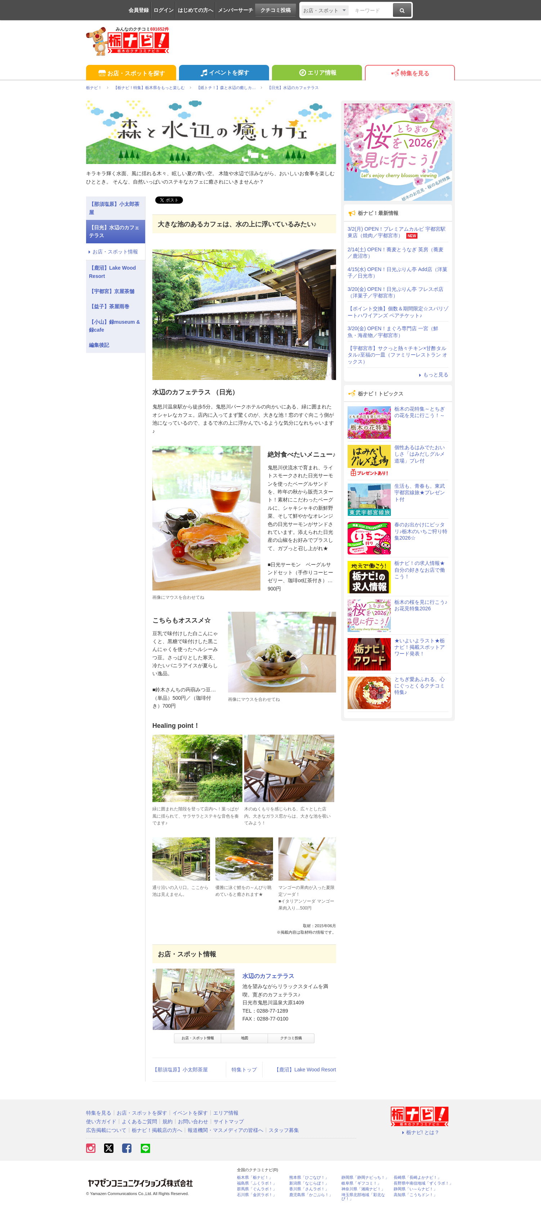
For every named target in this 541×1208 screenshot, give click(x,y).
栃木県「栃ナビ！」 (255, 1178)
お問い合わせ (193, 1121)
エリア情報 (317, 74)
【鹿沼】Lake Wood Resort (305, 1069)
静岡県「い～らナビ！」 (415, 1189)
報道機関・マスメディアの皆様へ (225, 1130)
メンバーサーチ (235, 10)
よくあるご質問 (139, 1121)
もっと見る (432, 374)
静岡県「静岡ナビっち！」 (365, 1178)
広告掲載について (106, 1130)
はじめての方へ (195, 10)
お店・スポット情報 (198, 1038)
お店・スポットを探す (131, 74)
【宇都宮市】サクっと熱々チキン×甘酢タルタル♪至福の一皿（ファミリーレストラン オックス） (397, 354)
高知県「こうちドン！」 (415, 1195)
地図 (244, 1038)
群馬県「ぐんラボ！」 (257, 1189)
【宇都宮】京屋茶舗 (111, 291)
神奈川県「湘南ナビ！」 (363, 1189)
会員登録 (139, 10)
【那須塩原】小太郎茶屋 (180, 1069)
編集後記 (99, 345)
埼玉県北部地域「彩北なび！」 (363, 1197)
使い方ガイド (101, 1121)
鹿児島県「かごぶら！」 (311, 1195)
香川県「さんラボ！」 (309, 1189)
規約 (167, 1121)
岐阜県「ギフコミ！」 (361, 1183)
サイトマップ (229, 1121)
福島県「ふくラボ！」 (257, 1183)
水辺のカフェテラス (268, 976)
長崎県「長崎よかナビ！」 (417, 1178)
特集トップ (244, 1069)
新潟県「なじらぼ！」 (309, 1183)
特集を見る (409, 74)
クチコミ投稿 (275, 10)
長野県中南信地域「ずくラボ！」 (423, 1183)
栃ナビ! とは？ (419, 1132)
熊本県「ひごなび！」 (309, 1178)
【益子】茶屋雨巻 (109, 306)
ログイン (163, 10)
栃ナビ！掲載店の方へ (157, 1130)
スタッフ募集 (284, 1130)
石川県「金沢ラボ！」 (257, 1195)
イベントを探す (224, 74)
